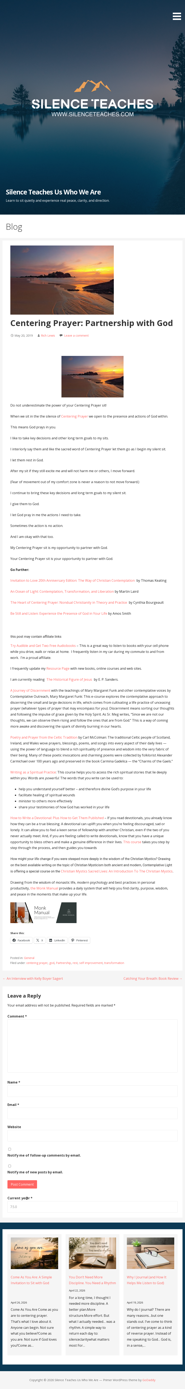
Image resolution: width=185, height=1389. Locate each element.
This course (132, 842)
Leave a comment (76, 335)
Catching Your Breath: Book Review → (153, 978)
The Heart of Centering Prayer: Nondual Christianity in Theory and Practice (69, 602)
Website (14, 1127)
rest (75, 963)
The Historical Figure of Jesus (69, 679)
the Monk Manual (44, 888)
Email (13, 1104)
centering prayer (37, 963)
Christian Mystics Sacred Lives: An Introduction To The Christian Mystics (117, 871)
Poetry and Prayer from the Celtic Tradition (43, 737)
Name (13, 1082)
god (51, 963)
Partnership (63, 963)
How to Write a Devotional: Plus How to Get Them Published (57, 818)
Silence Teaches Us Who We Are (53, 191)
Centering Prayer (74, 416)
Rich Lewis (48, 335)
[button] (178, 10)
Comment (17, 1016)
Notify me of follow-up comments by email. (44, 1155)
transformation (114, 963)
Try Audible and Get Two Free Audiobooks (43, 645)
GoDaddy (148, 1380)
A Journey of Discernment (30, 690)
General (29, 958)
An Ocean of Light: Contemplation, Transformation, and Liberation (62, 591)
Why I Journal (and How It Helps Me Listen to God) (146, 1280)
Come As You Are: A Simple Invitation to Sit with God (31, 1280)
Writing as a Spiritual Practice (33, 772)
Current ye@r (19, 1198)
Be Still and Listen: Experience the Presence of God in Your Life (59, 613)
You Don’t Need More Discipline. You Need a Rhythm (92, 1280)
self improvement (91, 963)
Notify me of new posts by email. (35, 1172)
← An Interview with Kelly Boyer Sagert (32, 978)
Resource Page (58, 668)
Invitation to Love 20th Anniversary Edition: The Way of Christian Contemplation (73, 580)
